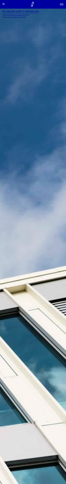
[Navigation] (61, 4)
